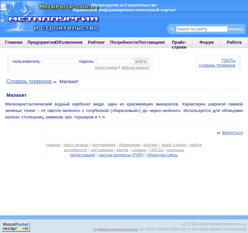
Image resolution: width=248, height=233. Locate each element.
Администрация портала (115, 229)
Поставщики (152, 42)
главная (53, 144)
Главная (14, 42)
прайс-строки (173, 144)
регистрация (106, 67)
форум (123, 149)
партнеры (175, 149)
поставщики (101, 149)
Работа (234, 42)
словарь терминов (217, 65)
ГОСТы (228, 60)
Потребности (124, 42)
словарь (139, 149)
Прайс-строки (179, 45)
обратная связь (162, 154)
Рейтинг (96, 42)
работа (196, 144)
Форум (207, 42)
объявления (129, 144)
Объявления (68, 42)
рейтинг (150, 144)
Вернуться (229, 132)
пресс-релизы (76, 144)
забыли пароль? (135, 67)
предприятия (103, 144)
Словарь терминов (29, 81)
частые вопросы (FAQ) (121, 154)
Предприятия (41, 42)
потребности (75, 149)
